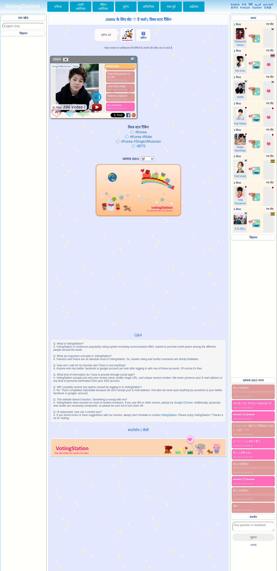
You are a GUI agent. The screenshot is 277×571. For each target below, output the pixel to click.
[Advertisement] (23, 104)
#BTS (138, 146)
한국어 (234, 7)
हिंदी (251, 4)
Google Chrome (183, 402)
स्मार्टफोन (134, 430)
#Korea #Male (138, 137)
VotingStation (22, 6)
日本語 (267, 7)
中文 (244, 4)
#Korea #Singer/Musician (138, 141)
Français (245, 7)
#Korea (138, 132)
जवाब (253, 545)
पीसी (145, 430)
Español (257, 7)
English (235, 4)
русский (268, 4)
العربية (258, 4)
